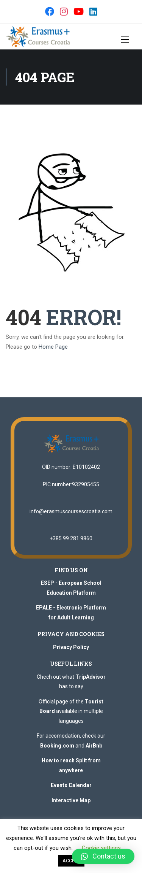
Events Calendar (71, 785)
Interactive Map (71, 800)
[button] (103, 856)
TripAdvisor (90, 677)
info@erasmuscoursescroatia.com (71, 511)
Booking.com (57, 746)
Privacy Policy (71, 647)
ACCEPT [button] (71, 860)
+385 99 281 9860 (71, 538)
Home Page (53, 346)
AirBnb (94, 746)
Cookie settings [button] (101, 847)
